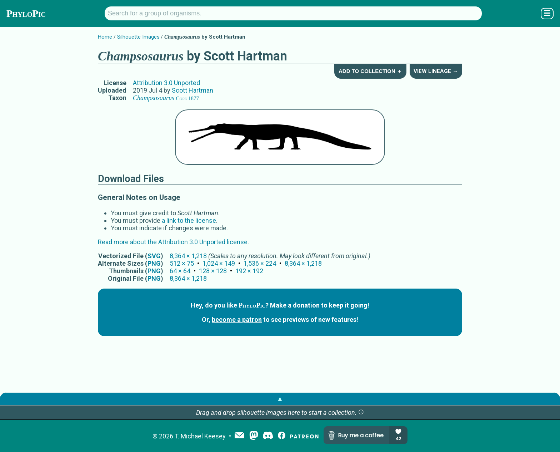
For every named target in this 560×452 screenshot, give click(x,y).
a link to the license (189, 220)
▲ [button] (280, 398)
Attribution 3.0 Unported (166, 83)
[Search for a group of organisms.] (293, 13)
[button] (361, 412)
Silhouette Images (138, 37)
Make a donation (295, 305)
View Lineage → (436, 71)
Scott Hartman (192, 90)
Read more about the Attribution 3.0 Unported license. (173, 242)
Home (105, 37)
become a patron (237, 319)
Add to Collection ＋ (370, 71)
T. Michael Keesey (200, 436)
